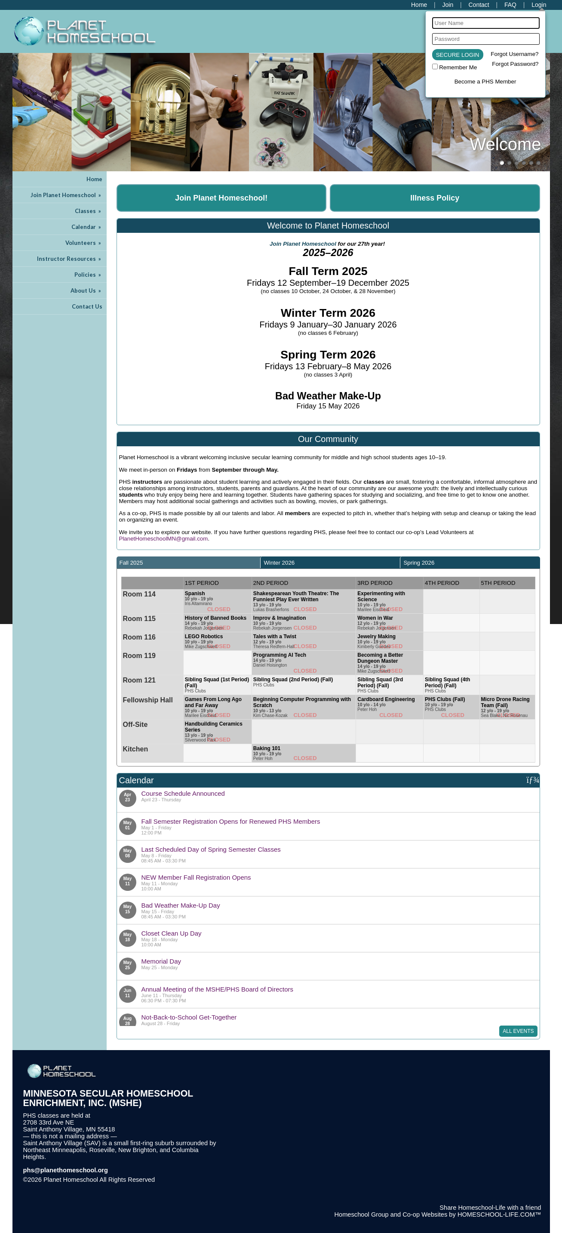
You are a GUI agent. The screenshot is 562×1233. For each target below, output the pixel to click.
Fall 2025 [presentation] (131, 562)
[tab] (189, 562)
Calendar (86, 226)
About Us (86, 290)
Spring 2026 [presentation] (418, 562)
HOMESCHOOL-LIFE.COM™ (499, 1214)
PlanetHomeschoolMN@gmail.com (163, 538)
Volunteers (83, 242)
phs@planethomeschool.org (65, 1170)
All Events (518, 1031)
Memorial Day (161, 961)
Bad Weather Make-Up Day (180, 905)
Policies (88, 274)
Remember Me (458, 67)
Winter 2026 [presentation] (279, 562)
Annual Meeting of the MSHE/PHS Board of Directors (217, 989)
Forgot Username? (514, 54)
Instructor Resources (69, 258)
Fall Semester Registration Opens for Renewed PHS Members (230, 821)
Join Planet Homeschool (66, 195)
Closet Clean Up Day (171, 933)
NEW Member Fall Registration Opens (196, 877)
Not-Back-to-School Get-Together (189, 1017)
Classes (88, 210)
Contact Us (87, 306)
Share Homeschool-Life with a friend (490, 1207)
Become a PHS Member (485, 81)
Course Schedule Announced (183, 793)
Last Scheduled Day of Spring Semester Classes (211, 849)
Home (94, 179)
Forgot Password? (515, 64)
